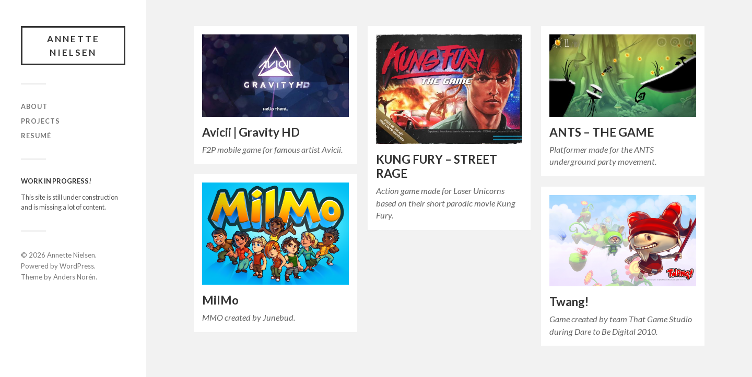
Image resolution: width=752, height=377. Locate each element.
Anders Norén (74, 277)
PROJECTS (40, 121)
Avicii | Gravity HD (251, 132)
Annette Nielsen (73, 45)
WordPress (77, 266)
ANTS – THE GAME (601, 132)
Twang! (569, 302)
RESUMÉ (36, 135)
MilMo (220, 300)
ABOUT (34, 106)
